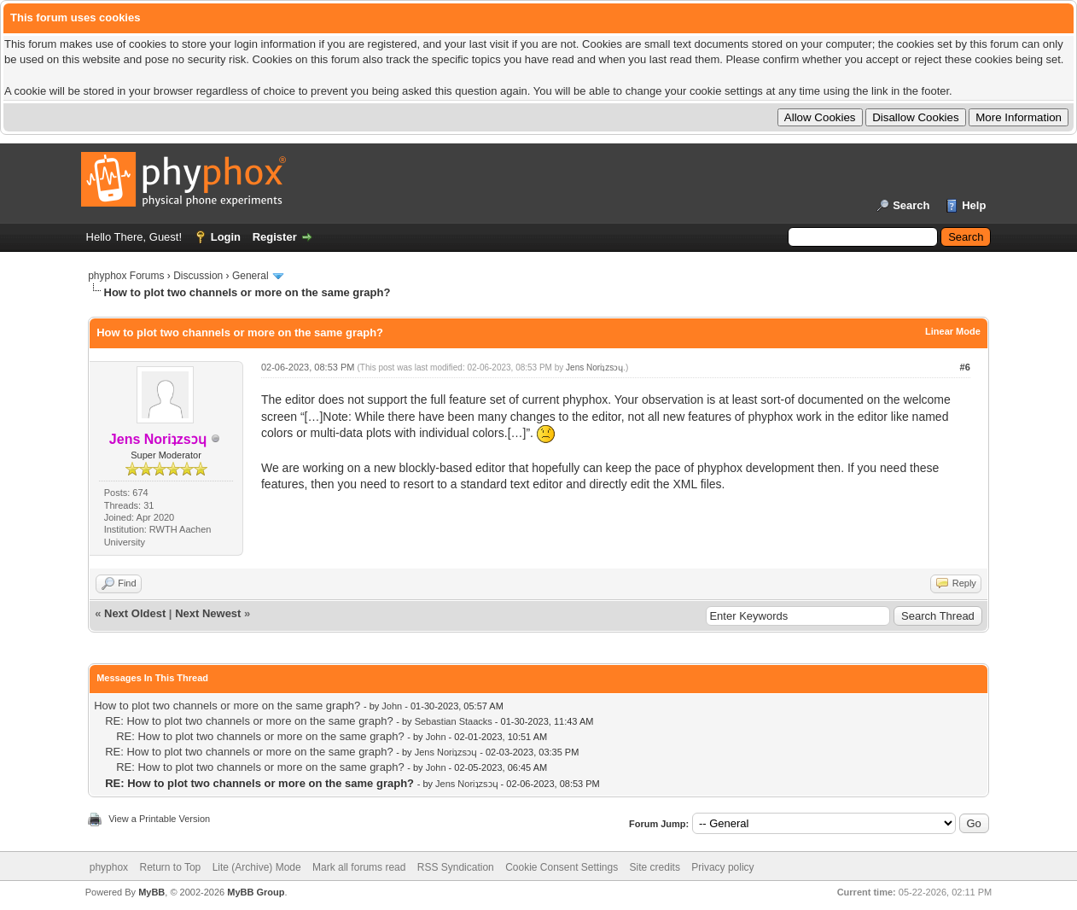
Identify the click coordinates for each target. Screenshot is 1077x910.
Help (974, 205)
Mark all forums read (358, 867)
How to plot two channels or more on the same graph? (227, 705)
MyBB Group (255, 892)
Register (275, 236)
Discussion (198, 276)
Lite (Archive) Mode (256, 867)
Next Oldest (135, 613)
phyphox (109, 867)
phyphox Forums (126, 276)
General (250, 276)
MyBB (151, 892)
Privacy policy (722, 867)
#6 (965, 367)
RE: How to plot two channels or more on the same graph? (249, 721)
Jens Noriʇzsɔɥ (594, 367)
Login (226, 236)
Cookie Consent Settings (561, 867)
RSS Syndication (455, 867)
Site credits (655, 867)
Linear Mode (953, 331)
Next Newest (208, 613)
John (391, 706)
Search (911, 205)
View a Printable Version (159, 819)
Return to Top (170, 867)
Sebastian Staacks (453, 721)
